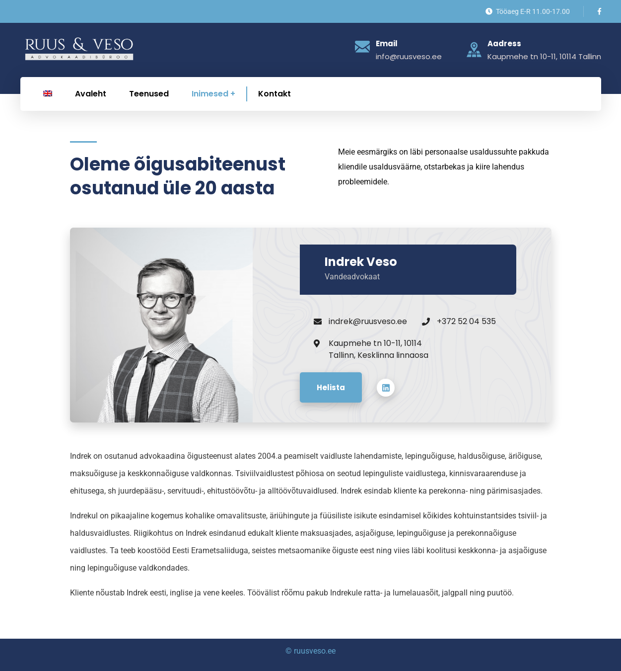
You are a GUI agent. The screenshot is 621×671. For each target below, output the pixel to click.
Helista (331, 387)
